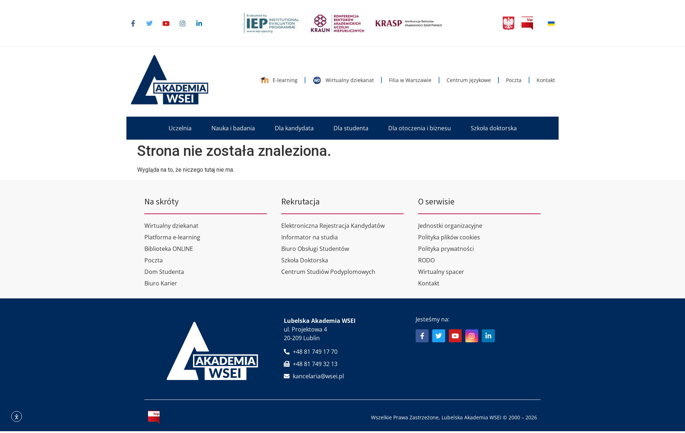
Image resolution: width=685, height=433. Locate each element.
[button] (180, 128)
